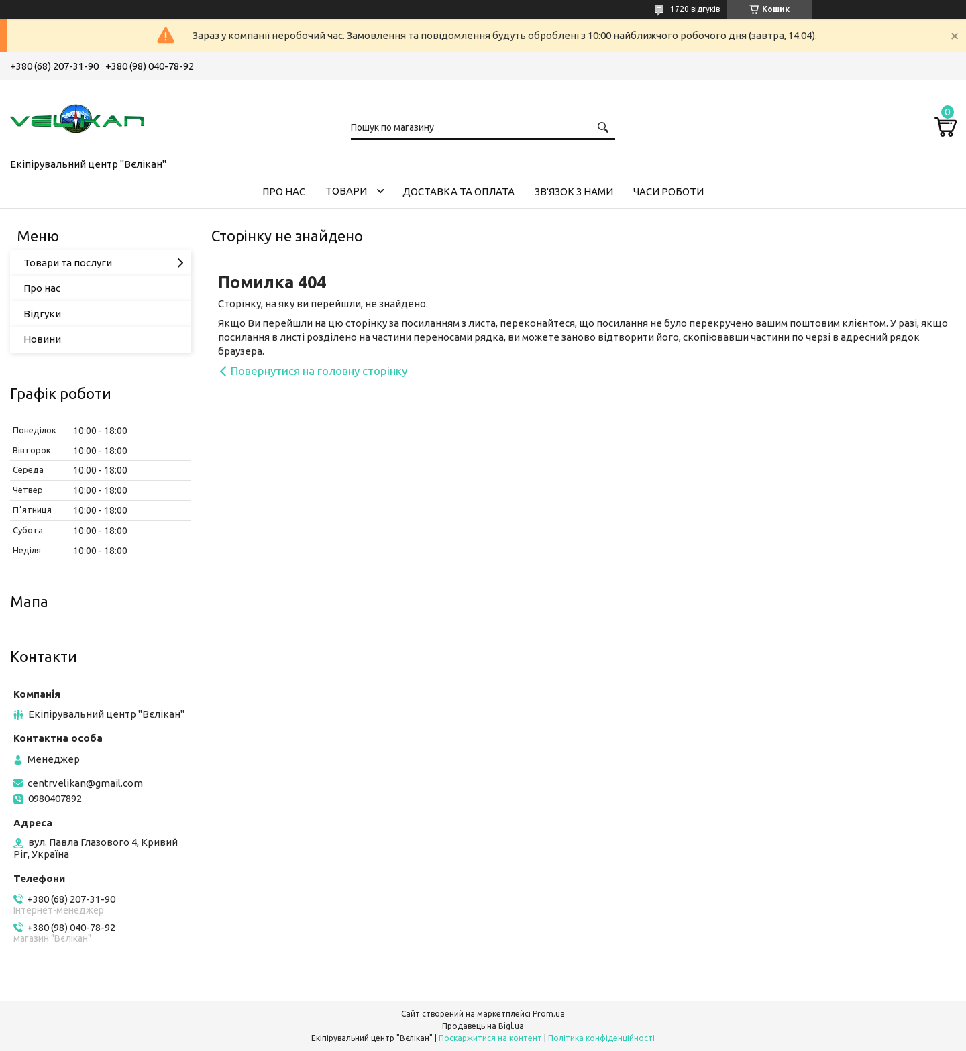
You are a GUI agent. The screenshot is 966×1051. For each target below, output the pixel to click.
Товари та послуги (67, 262)
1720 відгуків (695, 9)
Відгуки (42, 313)
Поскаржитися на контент (490, 1038)
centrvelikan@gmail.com (85, 783)
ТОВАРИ (346, 191)
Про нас (41, 288)
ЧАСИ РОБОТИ (668, 191)
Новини (42, 339)
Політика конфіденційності (601, 1038)
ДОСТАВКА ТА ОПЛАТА (458, 191)
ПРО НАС (283, 191)
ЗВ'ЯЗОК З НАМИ (574, 191)
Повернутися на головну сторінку (319, 370)
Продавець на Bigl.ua (483, 1025)
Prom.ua (549, 1013)
